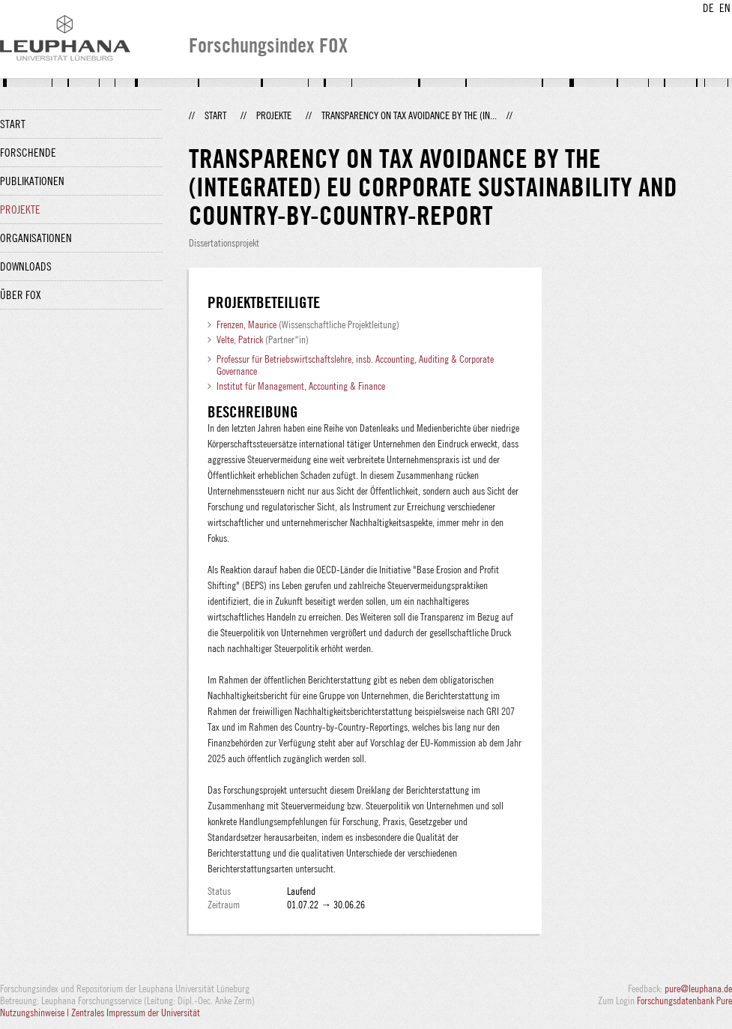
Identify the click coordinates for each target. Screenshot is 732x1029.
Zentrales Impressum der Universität (135, 1013)
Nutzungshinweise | (35, 1013)
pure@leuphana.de (698, 989)
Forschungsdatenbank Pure (684, 1001)
